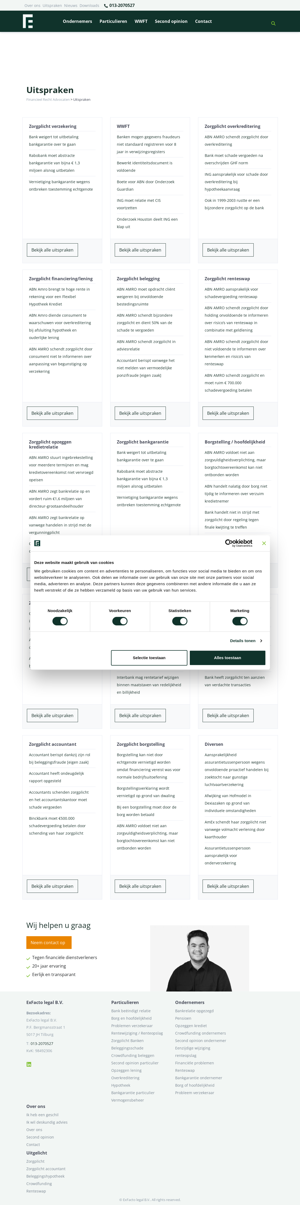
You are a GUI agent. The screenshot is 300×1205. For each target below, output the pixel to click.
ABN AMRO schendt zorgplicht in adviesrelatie (146, 345)
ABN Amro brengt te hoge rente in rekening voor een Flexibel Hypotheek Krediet (59, 297)
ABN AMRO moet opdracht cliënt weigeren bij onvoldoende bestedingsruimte (146, 297)
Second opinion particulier (135, 1062)
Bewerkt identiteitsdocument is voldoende (144, 166)
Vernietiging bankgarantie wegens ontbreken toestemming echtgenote (61, 185)
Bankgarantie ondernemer (198, 1077)
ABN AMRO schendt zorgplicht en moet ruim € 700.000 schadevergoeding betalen (235, 383)
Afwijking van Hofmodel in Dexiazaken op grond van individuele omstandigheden (230, 803)
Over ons (32, 5)
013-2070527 (119, 5)
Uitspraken (52, 5)
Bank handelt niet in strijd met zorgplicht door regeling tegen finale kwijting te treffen (232, 520)
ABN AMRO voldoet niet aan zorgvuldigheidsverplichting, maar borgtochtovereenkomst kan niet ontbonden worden (235, 463)
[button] (271, 21)
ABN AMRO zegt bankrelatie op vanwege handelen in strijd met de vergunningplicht (60, 525)
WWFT (141, 21)
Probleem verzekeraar (194, 1092)
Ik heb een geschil (42, 1114)
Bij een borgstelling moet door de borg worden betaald (146, 811)
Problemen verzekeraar (132, 1025)
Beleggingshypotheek (45, 1176)
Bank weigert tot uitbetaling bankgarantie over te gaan (54, 140)
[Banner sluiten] (264, 543)
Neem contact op (48, 942)
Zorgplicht (35, 1161)
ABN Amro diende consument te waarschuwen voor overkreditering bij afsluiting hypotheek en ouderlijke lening (60, 326)
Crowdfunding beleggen (132, 1055)
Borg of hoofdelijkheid (195, 1085)
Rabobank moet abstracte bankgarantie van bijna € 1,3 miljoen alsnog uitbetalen (54, 163)
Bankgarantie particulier (133, 1092)
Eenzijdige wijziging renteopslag (192, 1051)
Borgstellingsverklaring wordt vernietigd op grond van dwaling (146, 792)
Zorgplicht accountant (45, 1168)
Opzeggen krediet (191, 1025)
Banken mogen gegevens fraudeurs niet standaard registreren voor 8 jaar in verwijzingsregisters (148, 144)
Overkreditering (125, 1077)
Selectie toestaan (149, 657)
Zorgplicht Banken (127, 1040)
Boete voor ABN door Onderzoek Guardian (145, 185)
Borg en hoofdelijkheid (131, 1018)
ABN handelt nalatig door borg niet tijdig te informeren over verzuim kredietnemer (236, 494)
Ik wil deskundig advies (47, 1122)
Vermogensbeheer (127, 1100)
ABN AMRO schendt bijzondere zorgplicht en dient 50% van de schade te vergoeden (144, 323)
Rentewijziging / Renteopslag (137, 1033)
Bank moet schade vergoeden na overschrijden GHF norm (234, 159)
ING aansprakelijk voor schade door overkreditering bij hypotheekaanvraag (236, 182)
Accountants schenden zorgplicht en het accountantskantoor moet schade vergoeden (59, 800)
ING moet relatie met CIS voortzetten (139, 204)
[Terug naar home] (27, 21)
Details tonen (243, 640)
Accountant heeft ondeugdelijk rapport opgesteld (56, 777)
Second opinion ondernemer (200, 1040)
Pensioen (183, 1018)
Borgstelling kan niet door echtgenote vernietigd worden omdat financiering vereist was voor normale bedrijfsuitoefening (148, 766)
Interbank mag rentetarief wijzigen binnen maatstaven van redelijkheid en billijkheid (149, 685)
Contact (203, 21)
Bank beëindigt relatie (131, 1010)
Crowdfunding (39, 1183)
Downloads (89, 5)
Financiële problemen (194, 1062)
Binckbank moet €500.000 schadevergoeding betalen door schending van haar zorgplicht (57, 826)
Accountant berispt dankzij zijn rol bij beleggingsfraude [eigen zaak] (59, 758)
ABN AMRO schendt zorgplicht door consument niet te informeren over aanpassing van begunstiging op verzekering (61, 360)
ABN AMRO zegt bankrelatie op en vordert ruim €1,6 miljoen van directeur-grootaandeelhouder (59, 499)
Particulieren (113, 21)
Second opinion (171, 21)
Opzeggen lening (126, 1070)
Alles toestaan (227, 657)
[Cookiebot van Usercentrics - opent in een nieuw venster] (229, 543)
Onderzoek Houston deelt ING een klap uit (147, 223)
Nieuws (70, 5)
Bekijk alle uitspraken (52, 250)
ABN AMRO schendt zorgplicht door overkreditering (236, 140)
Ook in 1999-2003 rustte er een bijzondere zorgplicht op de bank (234, 204)
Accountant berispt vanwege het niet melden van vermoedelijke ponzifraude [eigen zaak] (146, 368)
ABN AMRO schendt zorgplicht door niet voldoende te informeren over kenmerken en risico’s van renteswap (236, 352)
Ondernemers (77, 21)
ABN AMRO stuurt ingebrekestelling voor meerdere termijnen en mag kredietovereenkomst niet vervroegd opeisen (61, 468)
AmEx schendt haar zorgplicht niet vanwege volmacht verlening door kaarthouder (235, 829)
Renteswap (185, 1070)
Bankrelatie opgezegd (194, 1010)
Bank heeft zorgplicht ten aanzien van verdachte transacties (235, 681)
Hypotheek (120, 1085)
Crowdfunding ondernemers (200, 1033)
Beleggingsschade (127, 1048)
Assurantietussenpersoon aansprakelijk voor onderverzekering (227, 855)
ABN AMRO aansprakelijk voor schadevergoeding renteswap (231, 293)
